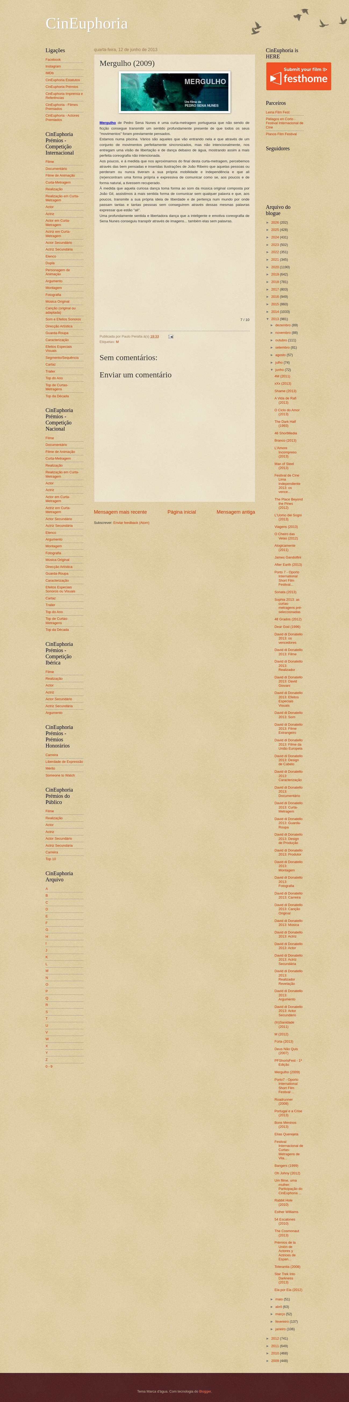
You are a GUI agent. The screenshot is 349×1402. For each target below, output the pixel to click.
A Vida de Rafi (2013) (285, 400)
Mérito (50, 768)
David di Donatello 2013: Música (289, 923)
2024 (275, 237)
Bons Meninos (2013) (286, 1125)
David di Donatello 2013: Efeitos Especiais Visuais (289, 699)
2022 (275, 252)
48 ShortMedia (286, 433)
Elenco (51, 256)
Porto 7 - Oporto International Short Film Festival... (287, 578)
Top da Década (57, 396)
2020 (275, 267)
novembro (283, 333)
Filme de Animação (60, 175)
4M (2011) (282, 376)
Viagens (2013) (286, 527)
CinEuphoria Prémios (62, 87)
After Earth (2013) (288, 565)
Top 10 (51, 859)
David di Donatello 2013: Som (289, 715)
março (280, 1314)
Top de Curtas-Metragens (57, 387)
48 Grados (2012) (288, 619)
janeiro (281, 1329)
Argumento (54, 281)
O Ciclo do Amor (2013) (287, 412)
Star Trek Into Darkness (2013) (285, 1278)
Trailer (50, 371)
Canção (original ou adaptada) (61, 310)
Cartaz (51, 364)
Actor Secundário (59, 243)
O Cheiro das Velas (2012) (286, 536)
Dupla (50, 263)
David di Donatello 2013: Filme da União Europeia (289, 744)
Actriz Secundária (59, 249)
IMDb (50, 73)
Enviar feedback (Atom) (131, 523)
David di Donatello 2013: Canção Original (289, 909)
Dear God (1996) (288, 627)
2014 (275, 312)
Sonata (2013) (286, 592)
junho (280, 370)
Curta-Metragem (58, 182)
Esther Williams (286, 1212)
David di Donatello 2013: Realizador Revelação (289, 977)
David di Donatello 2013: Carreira (289, 895)
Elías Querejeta (286, 1134)
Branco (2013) (286, 440)
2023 (275, 245)
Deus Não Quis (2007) (286, 1051)
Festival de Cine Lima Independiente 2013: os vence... (288, 483)
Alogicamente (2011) (285, 547)
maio (279, 1299)
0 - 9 (49, 1066)
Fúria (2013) (284, 1041)
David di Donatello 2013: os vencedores (289, 638)
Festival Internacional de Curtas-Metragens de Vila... (289, 1150)
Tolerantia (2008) (288, 1267)
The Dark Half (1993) (285, 424)
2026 (275, 222)
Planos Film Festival (281, 134)
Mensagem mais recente (120, 512)
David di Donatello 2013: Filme (289, 652)
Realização (54, 189)
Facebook (53, 60)
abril (279, 1307)
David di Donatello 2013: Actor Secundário (289, 1011)
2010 (275, 1353)
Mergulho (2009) (287, 1072)
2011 (275, 1346)
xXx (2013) (283, 383)
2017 (275, 289)
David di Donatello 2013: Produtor (289, 852)
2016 (275, 297)
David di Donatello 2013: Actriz (289, 934)
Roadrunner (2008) (284, 1101)
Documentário (56, 169)
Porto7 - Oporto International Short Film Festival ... (286, 1086)
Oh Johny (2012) (287, 1173)
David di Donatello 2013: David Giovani (289, 681)
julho (279, 362)
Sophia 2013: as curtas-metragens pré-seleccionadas (288, 606)
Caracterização (57, 340)
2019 (275, 274)
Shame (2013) (286, 391)
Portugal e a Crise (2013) (288, 1113)
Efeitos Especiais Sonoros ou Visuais (60, 589)
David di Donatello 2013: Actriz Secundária (289, 959)
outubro (281, 340)
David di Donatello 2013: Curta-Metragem (289, 807)
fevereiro (282, 1321)
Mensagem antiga (236, 512)
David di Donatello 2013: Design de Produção (289, 838)
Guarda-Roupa (57, 333)
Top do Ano (54, 378)
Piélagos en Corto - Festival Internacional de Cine (285, 123)
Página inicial (181, 512)
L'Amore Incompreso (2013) (286, 452)
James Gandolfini (288, 557)
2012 (275, 1338)
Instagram (53, 66)
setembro (283, 347)
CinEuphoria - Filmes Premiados (62, 107)
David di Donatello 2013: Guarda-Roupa (289, 823)
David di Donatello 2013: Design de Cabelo (289, 760)
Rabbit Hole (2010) (284, 1202)
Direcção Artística (59, 326)
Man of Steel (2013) (284, 466)
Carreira (52, 755)
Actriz (50, 214)
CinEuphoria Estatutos (63, 80)
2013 (275, 319)
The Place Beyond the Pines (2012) (289, 503)
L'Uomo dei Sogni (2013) (288, 517)
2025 (275, 230)
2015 (275, 304)
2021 (275, 259)
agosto (281, 355)
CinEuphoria (87, 23)
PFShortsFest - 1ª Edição (288, 1062)
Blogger (205, 1391)
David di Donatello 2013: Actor (289, 946)
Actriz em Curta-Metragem (58, 234)
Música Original (58, 301)
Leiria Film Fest (278, 112)
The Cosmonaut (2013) (287, 1233)
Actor (50, 207)
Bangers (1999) (286, 1166)
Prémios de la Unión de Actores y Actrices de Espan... (285, 1250)
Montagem (54, 288)
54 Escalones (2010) (285, 1221)
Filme (50, 162)
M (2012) (282, 1034)
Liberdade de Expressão (64, 762)
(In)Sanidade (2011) (284, 1024)
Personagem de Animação (58, 272)
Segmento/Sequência (62, 358)
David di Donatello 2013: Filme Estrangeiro (289, 729)
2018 (275, 282)
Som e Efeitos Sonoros (63, 319)
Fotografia (53, 295)
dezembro (283, 325)
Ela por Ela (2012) (289, 1290)
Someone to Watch (60, 775)
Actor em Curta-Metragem (58, 223)
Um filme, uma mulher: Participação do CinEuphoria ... (289, 1186)
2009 (275, 1361)
